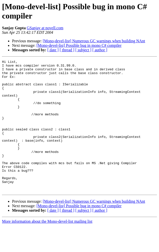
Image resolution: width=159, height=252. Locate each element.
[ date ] (53, 50)
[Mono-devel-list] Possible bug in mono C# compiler (79, 45)
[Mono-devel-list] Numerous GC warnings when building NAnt (94, 41)
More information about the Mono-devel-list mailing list (47, 247)
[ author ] (99, 50)
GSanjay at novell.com (45, 28)
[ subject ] (83, 50)
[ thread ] (67, 50)
